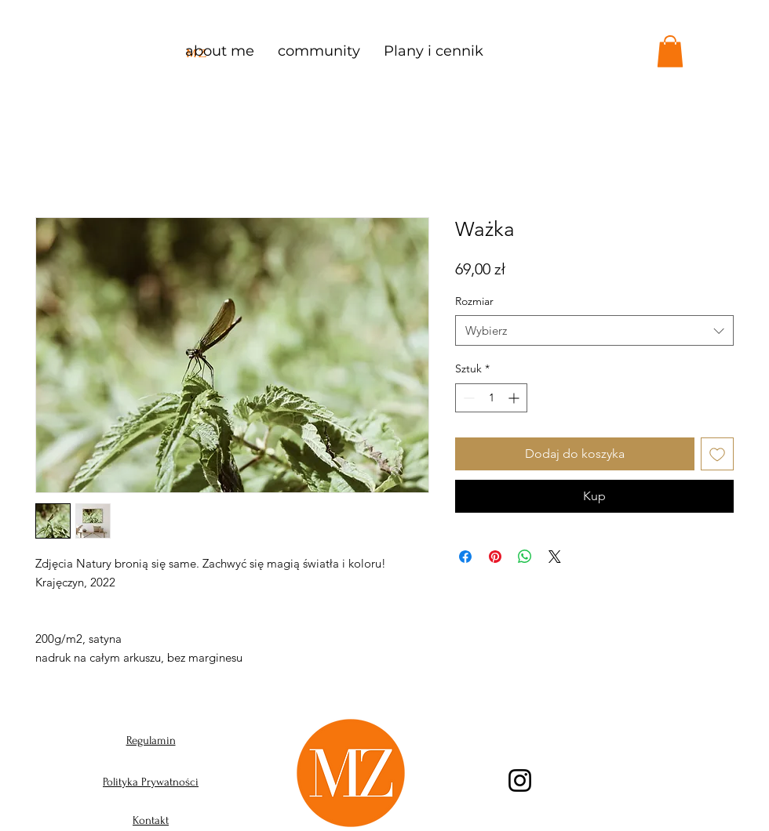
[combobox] (594, 330)
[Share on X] (554, 556)
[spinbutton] (491, 398)
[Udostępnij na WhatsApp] (525, 556)
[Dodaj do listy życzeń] (717, 453)
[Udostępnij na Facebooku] (465, 556)
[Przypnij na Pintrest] (495, 556)
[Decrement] (467, 398)
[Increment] (515, 398)
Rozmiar (474, 301)
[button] (670, 51)
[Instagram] (520, 780)
